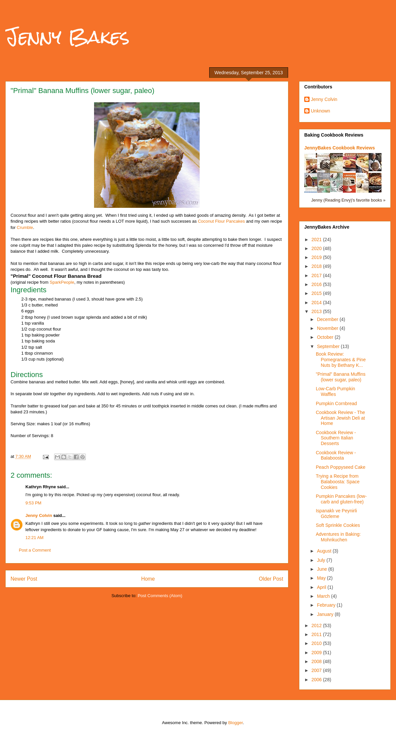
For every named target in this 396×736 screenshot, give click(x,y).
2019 (317, 257)
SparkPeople (62, 282)
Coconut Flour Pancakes (221, 221)
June (322, 569)
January (326, 614)
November (328, 328)
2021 (317, 239)
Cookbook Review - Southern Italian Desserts (336, 438)
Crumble (25, 227)
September (329, 346)
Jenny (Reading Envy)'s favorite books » (348, 200)
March (324, 596)
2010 (317, 643)
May (322, 578)
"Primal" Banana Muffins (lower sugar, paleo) (341, 376)
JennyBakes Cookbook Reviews (339, 147)
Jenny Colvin (38, 515)
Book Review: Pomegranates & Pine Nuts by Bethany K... (341, 359)
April (322, 587)
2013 (317, 311)
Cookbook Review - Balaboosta (336, 455)
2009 (317, 652)
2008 (317, 661)
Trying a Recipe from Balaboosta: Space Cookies (338, 481)
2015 (317, 293)
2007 (317, 670)
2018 (317, 266)
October (326, 337)
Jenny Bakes (67, 36)
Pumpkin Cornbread (336, 403)
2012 (317, 625)
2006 (317, 679)
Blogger (235, 722)
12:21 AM (34, 537)
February (327, 605)
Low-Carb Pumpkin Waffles (335, 391)
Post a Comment (35, 550)
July (321, 560)
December (328, 319)
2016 (317, 284)
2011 (317, 634)
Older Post (271, 579)
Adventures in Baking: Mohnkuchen (338, 536)
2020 (317, 248)
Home (148, 579)
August (324, 551)
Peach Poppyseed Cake (340, 467)
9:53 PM (33, 502)
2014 (317, 302)
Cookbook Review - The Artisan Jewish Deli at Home (340, 418)
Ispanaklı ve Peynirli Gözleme (336, 513)
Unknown (320, 110)
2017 (317, 275)
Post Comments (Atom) (160, 595)
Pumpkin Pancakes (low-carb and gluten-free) (341, 499)
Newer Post (24, 579)
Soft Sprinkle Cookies (338, 525)
